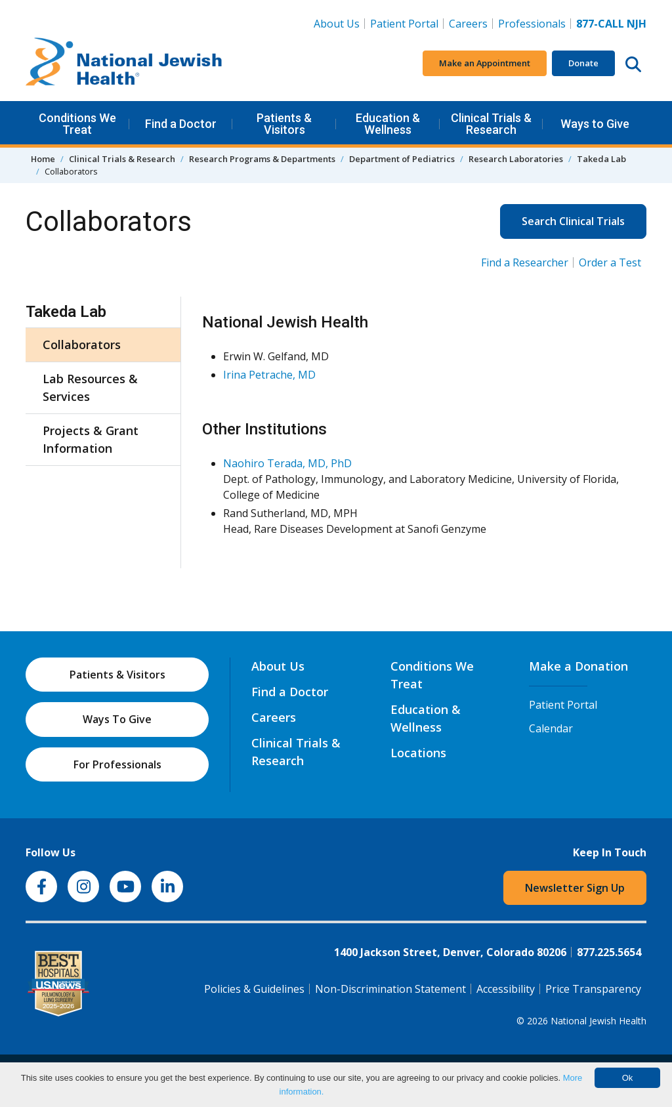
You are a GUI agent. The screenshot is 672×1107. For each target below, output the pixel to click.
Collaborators (82, 344)
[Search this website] (633, 64)
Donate (583, 63)
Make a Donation (578, 666)
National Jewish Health (598, 1020)
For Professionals (117, 764)
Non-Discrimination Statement (390, 989)
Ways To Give (117, 719)
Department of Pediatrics (402, 159)
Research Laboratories (516, 159)
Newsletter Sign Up (575, 888)
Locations (418, 753)
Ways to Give (594, 124)
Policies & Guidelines (254, 989)
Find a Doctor (181, 124)
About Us (337, 23)
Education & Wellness (388, 123)
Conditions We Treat (77, 123)
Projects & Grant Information (90, 439)
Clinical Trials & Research (491, 123)
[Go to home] (124, 64)
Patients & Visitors (284, 123)
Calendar (551, 728)
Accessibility (505, 989)
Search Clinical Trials (573, 221)
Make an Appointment (484, 63)
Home (43, 159)
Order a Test (610, 262)
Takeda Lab (601, 159)
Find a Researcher (524, 262)
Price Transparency (593, 989)
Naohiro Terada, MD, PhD (287, 463)
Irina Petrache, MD (269, 374)
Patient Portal (404, 23)
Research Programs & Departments (262, 159)
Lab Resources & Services (90, 387)
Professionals (532, 23)
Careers (471, 23)
